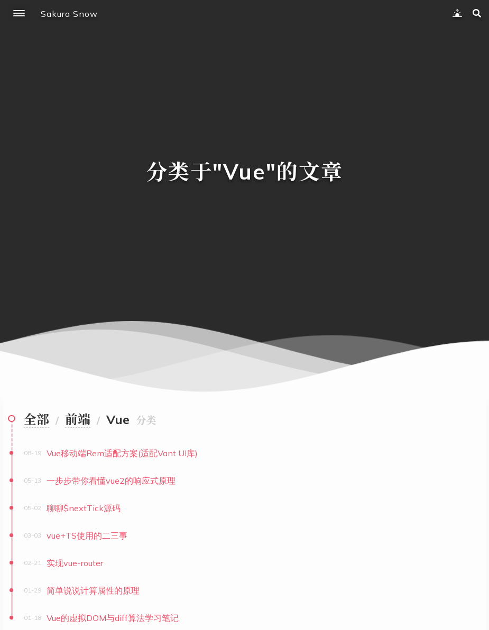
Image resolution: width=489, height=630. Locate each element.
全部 (36, 419)
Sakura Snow (69, 13)
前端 (77, 419)
